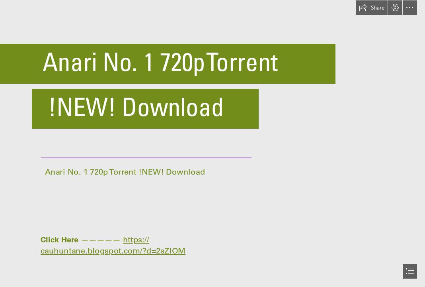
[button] (372, 7)
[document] (212, 143)
